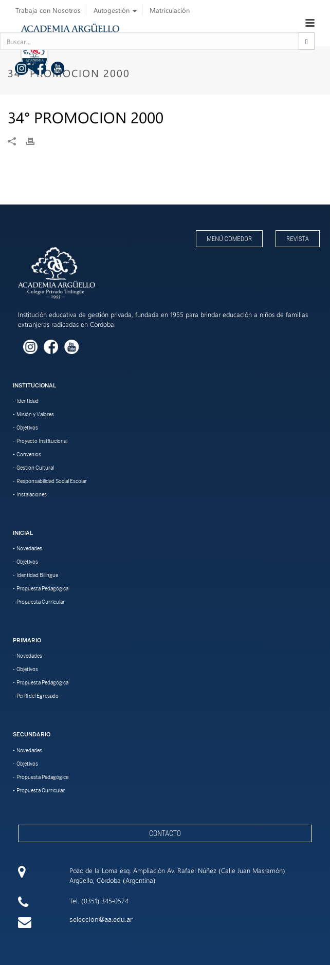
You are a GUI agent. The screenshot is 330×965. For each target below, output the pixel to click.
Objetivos (27, 427)
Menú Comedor (229, 239)
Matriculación (170, 10)
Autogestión (115, 10)
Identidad (27, 401)
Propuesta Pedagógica (42, 588)
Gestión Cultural (35, 468)
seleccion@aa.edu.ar (101, 919)
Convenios (28, 454)
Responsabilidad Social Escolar (51, 481)
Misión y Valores (35, 414)
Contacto (165, 833)
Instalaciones (31, 494)
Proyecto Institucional (41, 441)
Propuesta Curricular (40, 602)
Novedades (29, 548)
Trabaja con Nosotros (48, 10)
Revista (297, 239)
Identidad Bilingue (37, 575)
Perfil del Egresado (37, 696)
